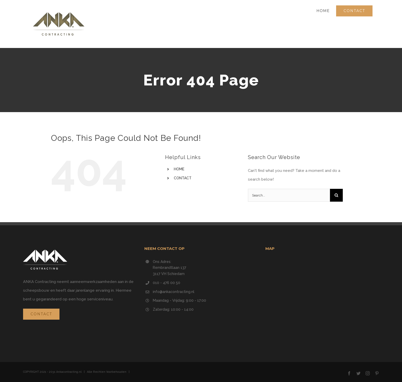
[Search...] (289, 195)
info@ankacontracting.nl (173, 292)
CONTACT (183, 178)
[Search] (336, 195)
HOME (179, 169)
